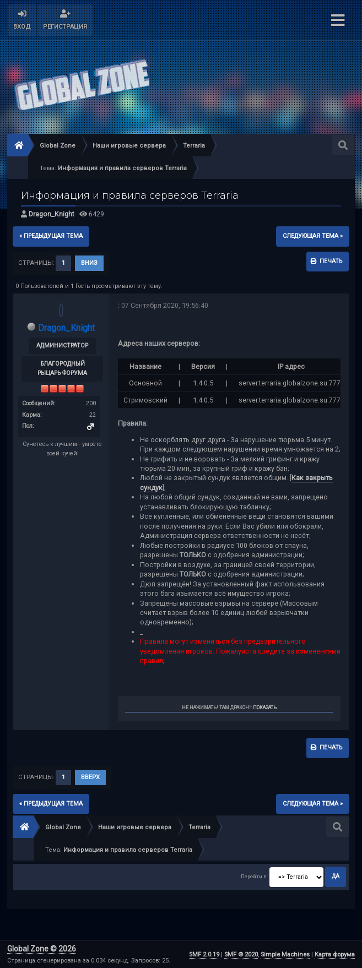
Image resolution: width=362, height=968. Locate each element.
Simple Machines (285, 954)
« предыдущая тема (51, 236)
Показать (265, 707)
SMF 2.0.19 (204, 954)
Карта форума (335, 954)
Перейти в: (254, 876)
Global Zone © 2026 (41, 948)
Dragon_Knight (51, 214)
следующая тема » (313, 236)
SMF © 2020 (241, 954)
